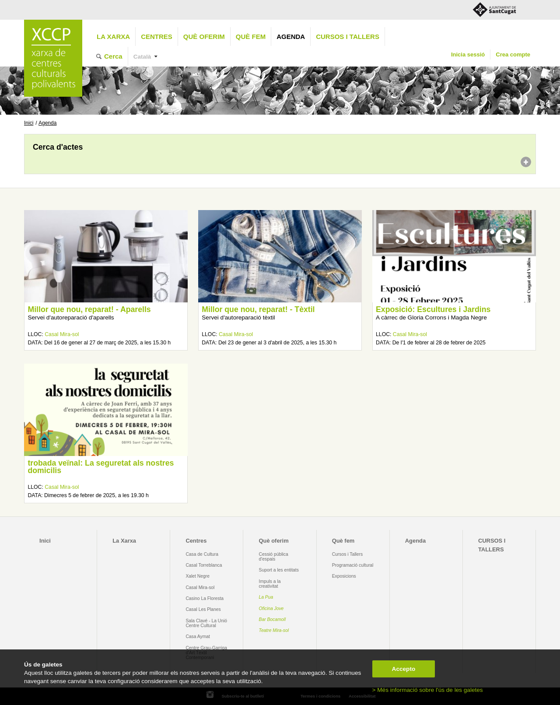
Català (142, 56)
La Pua (266, 597)
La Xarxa (113, 36)
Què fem (251, 36)
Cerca (113, 56)
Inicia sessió (468, 54)
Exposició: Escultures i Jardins (433, 309)
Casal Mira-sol (62, 334)
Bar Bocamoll (272, 619)
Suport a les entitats (279, 570)
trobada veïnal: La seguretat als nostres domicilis (101, 467)
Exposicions (344, 576)
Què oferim (204, 36)
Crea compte (513, 54)
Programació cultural (353, 565)
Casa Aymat (198, 636)
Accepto (404, 669)
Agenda (290, 36)
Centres (156, 36)
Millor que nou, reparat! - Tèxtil (258, 309)
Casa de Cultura (202, 554)
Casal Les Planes (203, 609)
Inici (28, 123)
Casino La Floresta (205, 598)
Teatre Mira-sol (274, 630)
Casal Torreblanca (204, 565)
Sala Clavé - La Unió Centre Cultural (206, 623)
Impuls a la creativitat (270, 584)
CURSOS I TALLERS (347, 36)
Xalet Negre (198, 576)
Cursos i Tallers (347, 554)
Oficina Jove (271, 608)
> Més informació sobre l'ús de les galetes (427, 690)
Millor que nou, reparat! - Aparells (89, 309)
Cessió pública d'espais (273, 556)
